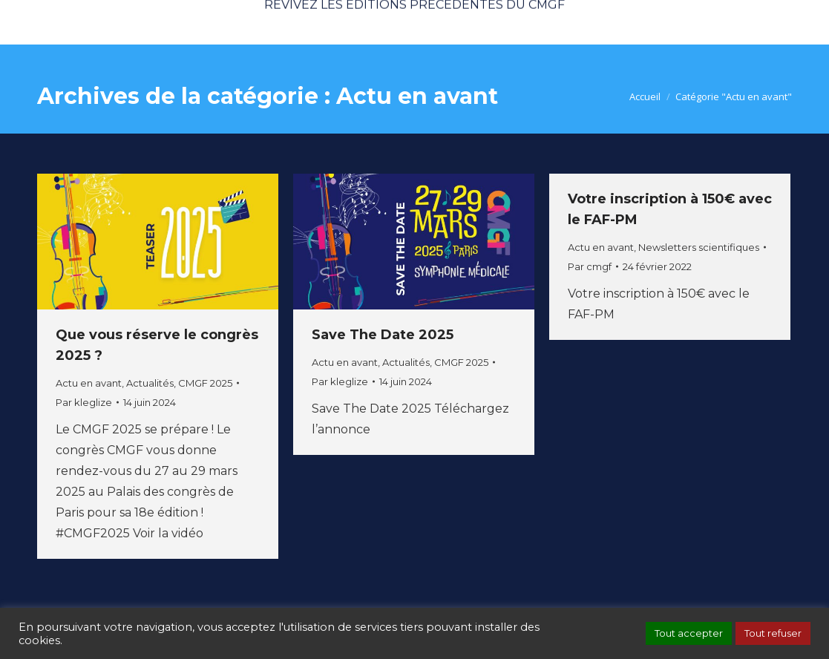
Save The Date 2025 (382, 335)
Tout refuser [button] (773, 633)
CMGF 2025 (205, 383)
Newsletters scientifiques (698, 247)
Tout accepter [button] (689, 633)
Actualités (150, 383)
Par (84, 402)
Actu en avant (89, 383)
